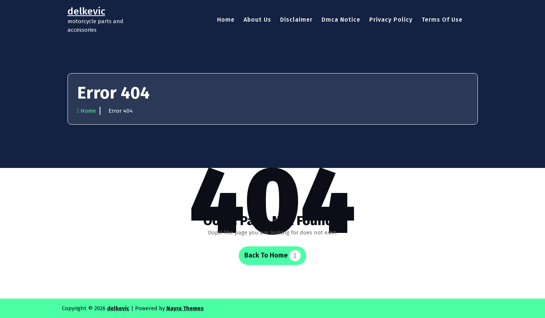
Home (226, 19)
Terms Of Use (442, 19)
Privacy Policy (391, 19)
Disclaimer (296, 19)
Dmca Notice (341, 19)
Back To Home (272, 255)
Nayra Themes (185, 308)
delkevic (118, 308)
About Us (257, 19)
